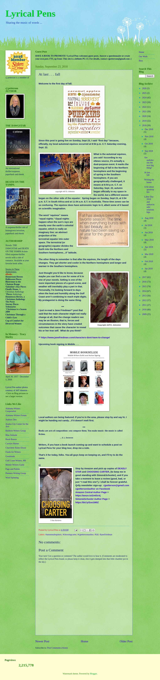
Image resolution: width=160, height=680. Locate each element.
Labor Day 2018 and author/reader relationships (149, 204)
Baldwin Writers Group (15, 431)
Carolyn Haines (12, 443)
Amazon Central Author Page (91, 492)
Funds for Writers (13, 452)
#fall (97, 534)
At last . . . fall (148, 173)
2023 (144, 102)
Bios (141, 61)
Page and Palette (12, 469)
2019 (144, 121)
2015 (144, 286)
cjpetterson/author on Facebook (92, 489)
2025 (144, 93)
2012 (144, 300)
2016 (144, 282)
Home (84, 641)
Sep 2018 (149, 151)
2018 (144, 125)
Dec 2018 (149, 129)
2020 (144, 116)
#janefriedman (106, 534)
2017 (144, 277)
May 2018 (149, 240)
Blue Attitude (11, 435)
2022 (144, 107)
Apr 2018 (149, 247)
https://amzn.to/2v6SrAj (88, 495)
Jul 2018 (148, 225)
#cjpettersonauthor (85, 534)
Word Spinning (12, 477)
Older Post (126, 641)
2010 (144, 309)
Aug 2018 (149, 218)
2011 (144, 305)
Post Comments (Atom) (57, 648)
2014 (144, 291)
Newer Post (42, 641)
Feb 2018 (149, 261)
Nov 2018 (149, 136)
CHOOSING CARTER (98, 472)
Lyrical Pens (30, 13)
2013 (144, 296)
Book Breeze (11, 439)
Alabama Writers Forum (16, 415)
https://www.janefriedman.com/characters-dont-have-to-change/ (75, 337)
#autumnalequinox (53, 534)
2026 (144, 88)
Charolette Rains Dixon (15, 448)
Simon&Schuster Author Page (91, 499)
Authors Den (11, 419)
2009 (144, 314)
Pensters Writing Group (15, 473)
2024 (144, 97)
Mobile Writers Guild (14, 465)
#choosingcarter (70, 534)
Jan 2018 (148, 268)
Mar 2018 (149, 254)
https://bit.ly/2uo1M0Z (87, 502)
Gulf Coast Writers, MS (15, 460)
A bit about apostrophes (149, 189)
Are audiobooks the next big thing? (149, 162)
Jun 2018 (149, 232)
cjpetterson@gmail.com (116, 485)
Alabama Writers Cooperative (12, 409)
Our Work (143, 56)
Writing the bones (149, 181)
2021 (144, 111)
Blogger (93, 673)
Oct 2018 (149, 144)
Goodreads (10, 456)
